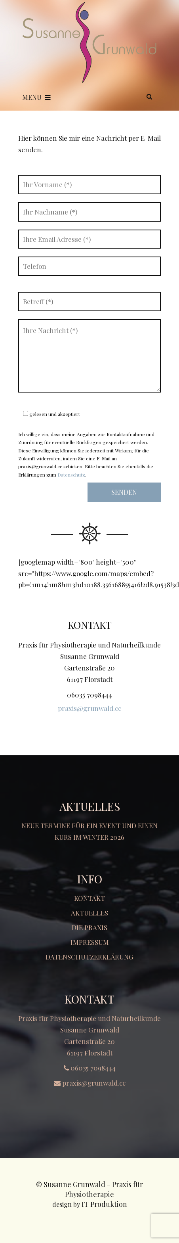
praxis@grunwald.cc (89, 708)
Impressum (89, 942)
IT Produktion (104, 1204)
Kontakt (89, 898)
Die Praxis (89, 927)
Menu (36, 97)
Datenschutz (71, 474)
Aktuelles (89, 912)
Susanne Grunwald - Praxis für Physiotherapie (93, 1189)
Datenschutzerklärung (89, 956)
